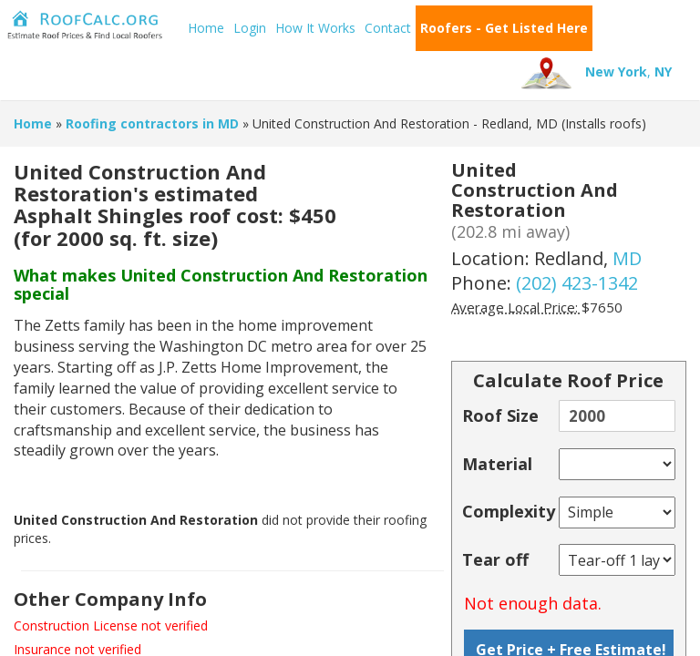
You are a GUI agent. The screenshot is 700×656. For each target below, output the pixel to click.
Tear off (495, 559)
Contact (388, 27)
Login (249, 27)
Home (206, 27)
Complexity (508, 511)
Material (497, 464)
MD (627, 258)
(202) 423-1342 (577, 283)
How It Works (315, 27)
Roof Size (500, 415)
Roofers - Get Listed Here (504, 27)
